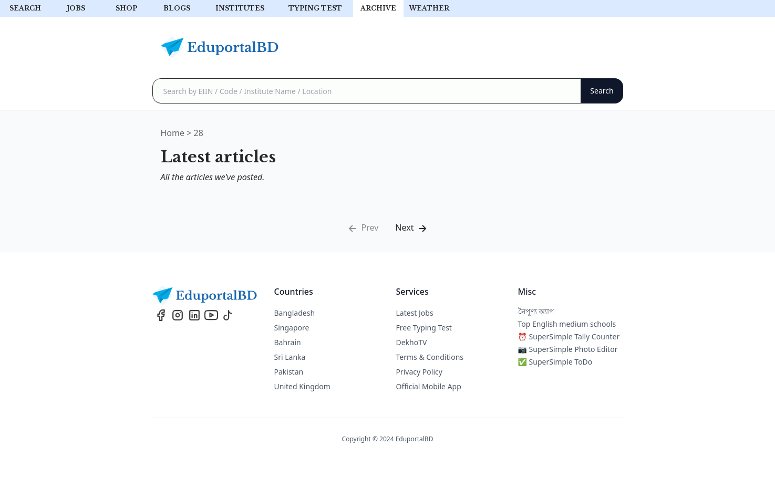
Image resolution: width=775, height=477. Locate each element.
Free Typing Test (424, 328)
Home (173, 133)
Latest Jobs (414, 313)
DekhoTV (411, 342)
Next (411, 228)
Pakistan (289, 372)
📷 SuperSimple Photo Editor (568, 349)
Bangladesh (294, 313)
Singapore (291, 328)
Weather (429, 8)
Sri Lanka (290, 357)
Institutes (239, 8)
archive (378, 8)
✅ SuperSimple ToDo (555, 362)
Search (25, 8)
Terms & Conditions (430, 357)
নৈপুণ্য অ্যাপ (536, 311)
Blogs (176, 8)
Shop (126, 8)
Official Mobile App (428, 386)
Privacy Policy (419, 372)
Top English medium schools (567, 324)
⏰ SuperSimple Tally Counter (569, 336)
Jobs (76, 8)
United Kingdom (302, 386)
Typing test (315, 8)
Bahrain (287, 342)
